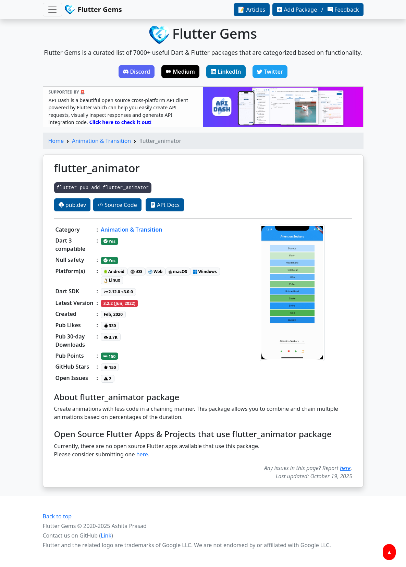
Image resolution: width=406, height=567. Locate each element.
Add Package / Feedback (318, 9)
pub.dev (72, 205)
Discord (136, 71)
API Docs (165, 205)
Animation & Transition (101, 141)
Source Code (117, 205)
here (142, 454)
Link (106, 535)
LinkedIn (226, 71)
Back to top (57, 516)
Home (56, 141)
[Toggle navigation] (52, 9)
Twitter (270, 71)
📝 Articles (251, 9)
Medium (180, 71)
